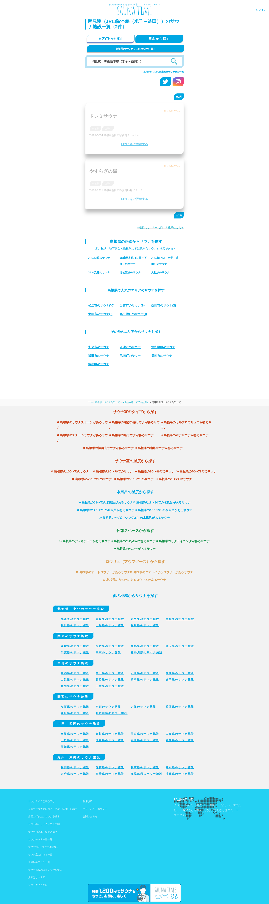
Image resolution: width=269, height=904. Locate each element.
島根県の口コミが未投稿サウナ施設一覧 (163, 71)
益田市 (108, 128)
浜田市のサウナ (98, 356)
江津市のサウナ (130, 347)
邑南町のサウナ (130, 356)
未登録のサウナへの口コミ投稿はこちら (160, 227)
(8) (132, 305)
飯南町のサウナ (98, 364)
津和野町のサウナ (163, 347)
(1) (100, 314)
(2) (163, 305)
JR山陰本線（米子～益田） (135, 402)
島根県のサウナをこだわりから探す (135, 48)
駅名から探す (159, 38)
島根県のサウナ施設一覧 (107, 402)
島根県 (95, 128)
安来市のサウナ (98, 347)
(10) (101, 305)
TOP (90, 402)
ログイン (261, 9)
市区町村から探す (111, 38)
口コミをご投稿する (134, 144)
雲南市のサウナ (161, 356)
